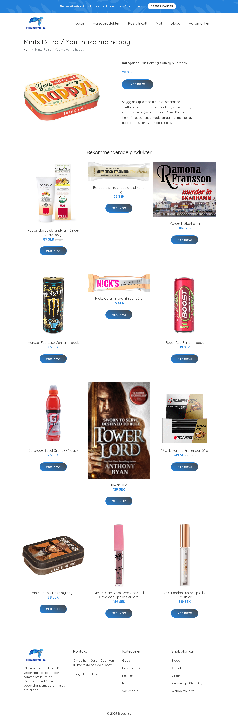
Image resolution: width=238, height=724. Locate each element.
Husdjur (127, 679)
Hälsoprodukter (106, 25)
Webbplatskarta (182, 694)
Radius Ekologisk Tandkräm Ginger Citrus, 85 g (53, 236)
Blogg (175, 25)
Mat (159, 25)
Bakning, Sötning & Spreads (167, 66)
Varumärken (199, 25)
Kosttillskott (137, 25)
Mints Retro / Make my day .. (53, 596)
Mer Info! (137, 88)
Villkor (175, 679)
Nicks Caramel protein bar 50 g (119, 302)
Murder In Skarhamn (185, 227)
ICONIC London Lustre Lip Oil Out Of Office (184, 598)
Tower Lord (118, 488)
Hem (27, 53)
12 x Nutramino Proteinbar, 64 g (184, 454)
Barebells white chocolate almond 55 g (119, 193)
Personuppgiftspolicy (186, 687)
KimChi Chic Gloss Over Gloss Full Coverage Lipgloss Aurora (119, 598)
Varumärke (130, 694)
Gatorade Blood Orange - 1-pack (53, 454)
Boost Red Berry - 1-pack (185, 346)
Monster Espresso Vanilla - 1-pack (53, 346)
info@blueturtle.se (86, 678)
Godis (80, 25)
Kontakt (177, 672)
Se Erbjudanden (162, 6)
